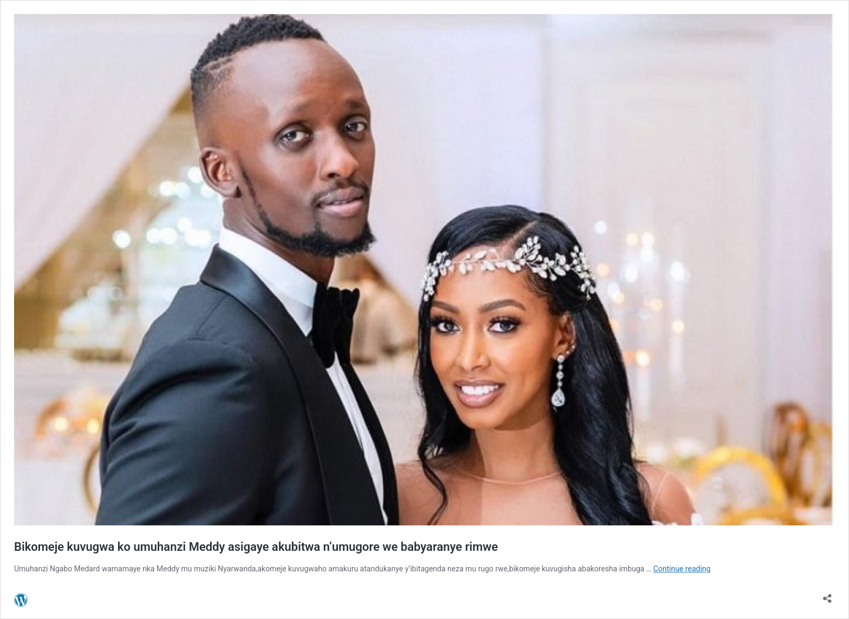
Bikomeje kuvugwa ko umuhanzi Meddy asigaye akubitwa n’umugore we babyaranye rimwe (256, 547)
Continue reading (681, 568)
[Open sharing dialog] (827, 595)
